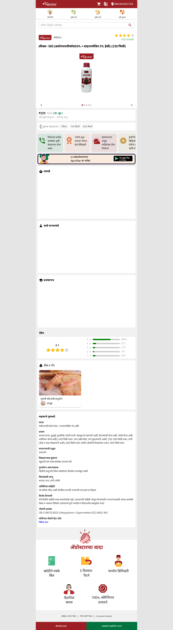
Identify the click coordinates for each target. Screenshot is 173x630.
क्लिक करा (43, 522)
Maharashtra (121, 4)
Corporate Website (104, 616)
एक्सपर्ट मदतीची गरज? (112, 626)
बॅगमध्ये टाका (61, 626)
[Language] (105, 4)
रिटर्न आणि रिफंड (86, 616)
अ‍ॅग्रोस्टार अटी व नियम (68, 616)
